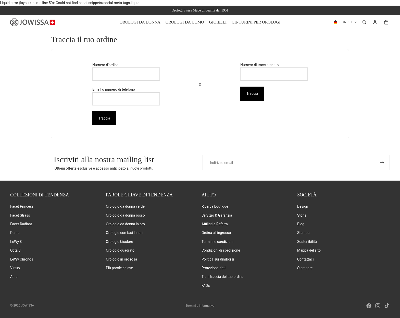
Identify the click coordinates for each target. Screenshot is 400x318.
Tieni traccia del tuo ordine (223, 277)
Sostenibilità (307, 242)
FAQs (206, 286)
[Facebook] (369, 306)
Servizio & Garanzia (217, 215)
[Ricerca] (364, 22)
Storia (302, 215)
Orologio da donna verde (125, 206)
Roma (15, 233)
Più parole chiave (119, 268)
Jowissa (27, 305)
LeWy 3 (16, 242)
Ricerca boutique (215, 206)
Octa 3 (15, 250)
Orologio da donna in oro (125, 224)
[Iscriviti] (382, 162)
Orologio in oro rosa (121, 259)
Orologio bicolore (119, 242)
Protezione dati (214, 268)
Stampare (304, 268)
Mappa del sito (309, 250)
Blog (300, 224)
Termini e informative (200, 306)
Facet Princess (22, 206)
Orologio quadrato (120, 250)
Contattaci (305, 259)
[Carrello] (386, 22)
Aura (14, 277)
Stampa (303, 233)
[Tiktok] (387, 306)
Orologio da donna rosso (125, 215)
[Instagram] (378, 306)
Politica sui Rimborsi (218, 259)
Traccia (104, 118)
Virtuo (15, 268)
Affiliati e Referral (215, 224)
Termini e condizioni (217, 242)
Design (302, 206)
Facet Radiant (21, 224)
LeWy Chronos (21, 259)
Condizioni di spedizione (221, 250)
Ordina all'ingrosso (216, 233)
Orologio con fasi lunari (124, 233)
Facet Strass (20, 215)
